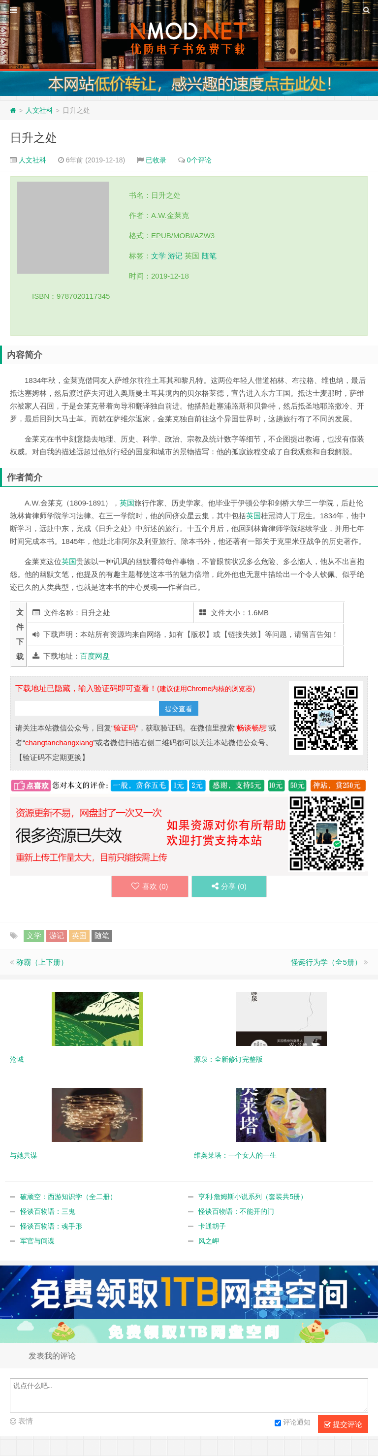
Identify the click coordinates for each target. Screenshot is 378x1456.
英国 (127, 503)
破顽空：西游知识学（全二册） (68, 1197)
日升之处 (33, 137)
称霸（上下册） (42, 962)
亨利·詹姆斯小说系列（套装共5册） (253, 1197)
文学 (158, 256)
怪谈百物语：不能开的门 (236, 1211)
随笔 (209, 256)
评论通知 (293, 1423)
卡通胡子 (212, 1226)
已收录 (156, 160)
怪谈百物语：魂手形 (51, 1226)
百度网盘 (95, 656)
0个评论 (199, 160)
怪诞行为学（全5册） (326, 962)
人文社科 (39, 110)
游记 (175, 256)
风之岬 (208, 1241)
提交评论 (343, 1424)
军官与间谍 (37, 1241)
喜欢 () (149, 886)
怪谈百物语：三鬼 (47, 1211)
